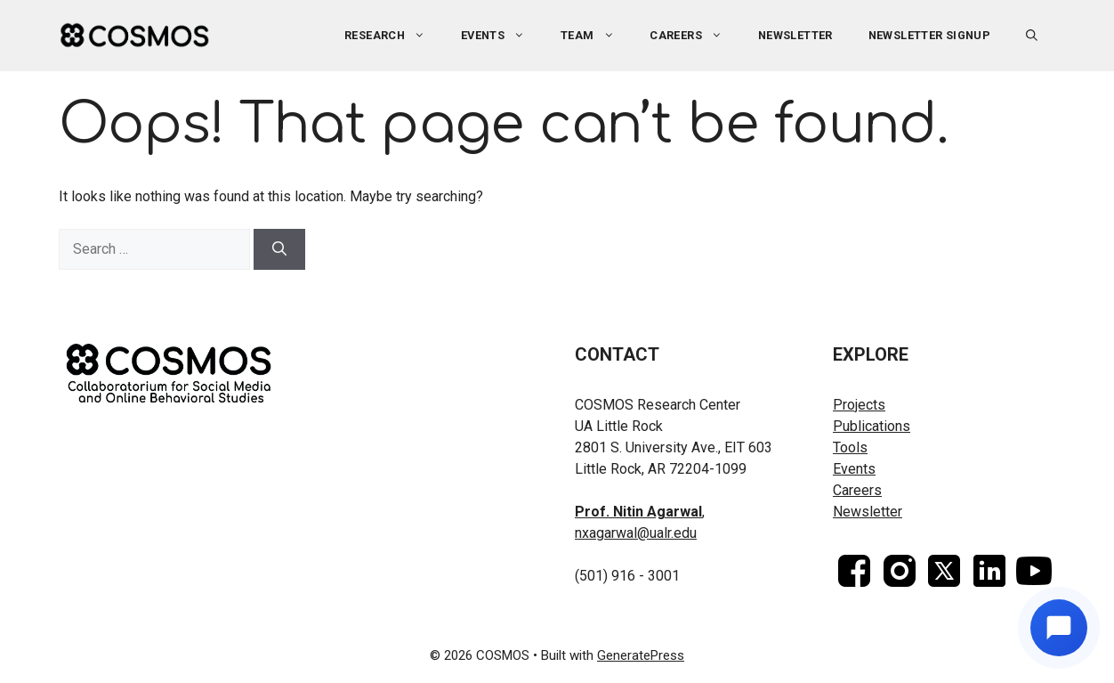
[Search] (279, 249)
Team (596, 35)
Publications (871, 426)
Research (393, 35)
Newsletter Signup (929, 35)
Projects (859, 404)
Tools (850, 447)
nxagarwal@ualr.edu (636, 532)
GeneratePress (640, 655)
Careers (695, 35)
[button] (1031, 35)
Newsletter (795, 35)
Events (502, 35)
